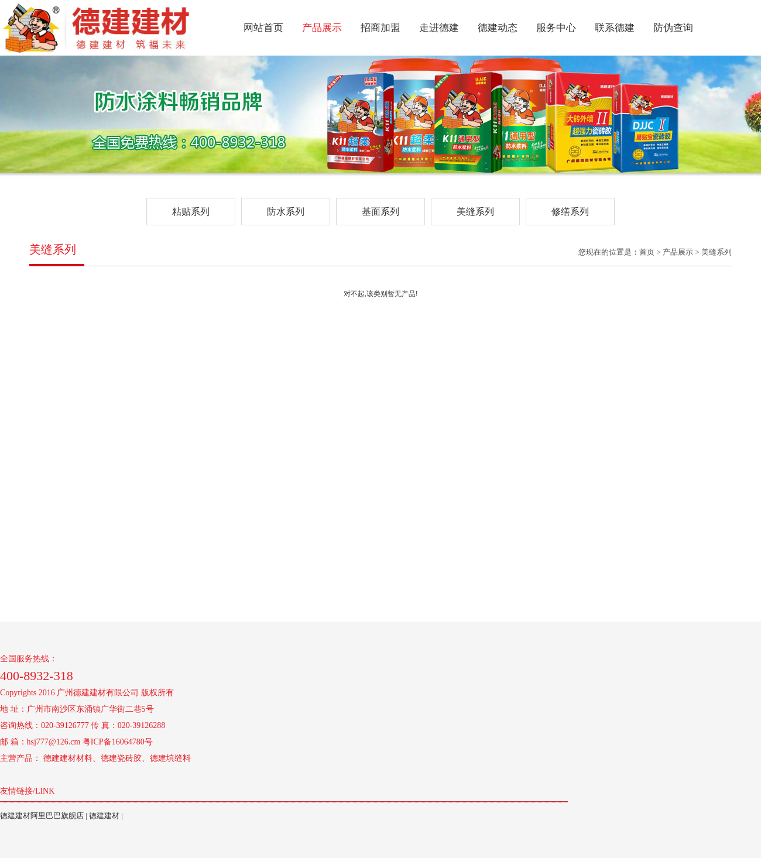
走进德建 (439, 27)
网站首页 (263, 27)
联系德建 (615, 27)
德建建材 (104, 815)
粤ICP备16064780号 (118, 741)
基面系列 (380, 212)
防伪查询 (673, 27)
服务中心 (556, 27)
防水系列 (285, 212)
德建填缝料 (170, 758)
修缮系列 (570, 212)
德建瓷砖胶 (121, 758)
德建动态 (497, 27)
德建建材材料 (67, 758)
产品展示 (322, 27)
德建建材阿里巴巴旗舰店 (42, 815)
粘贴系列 (191, 212)
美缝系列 (475, 212)
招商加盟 (380, 27)
